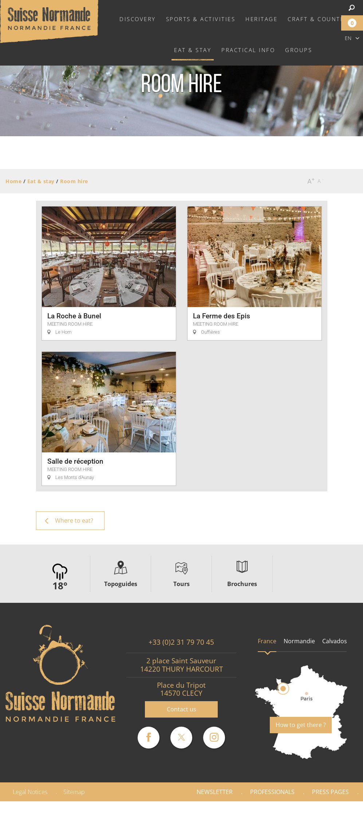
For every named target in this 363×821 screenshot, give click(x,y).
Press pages (330, 792)
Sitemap (74, 792)
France (267, 641)
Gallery (338, 811)
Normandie (299, 641)
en (348, 38)
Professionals (272, 792)
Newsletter (215, 792)
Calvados (334, 641)
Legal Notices (30, 792)
